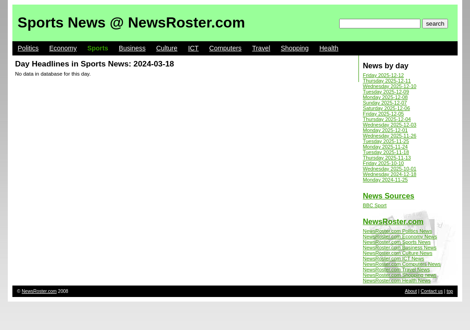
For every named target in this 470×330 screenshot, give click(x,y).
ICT (193, 48)
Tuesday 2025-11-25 (386, 141)
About (411, 291)
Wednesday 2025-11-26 (390, 135)
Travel (261, 48)
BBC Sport (375, 205)
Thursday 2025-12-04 (387, 119)
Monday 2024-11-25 (385, 179)
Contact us (432, 291)
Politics (28, 48)
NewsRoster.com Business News (399, 247)
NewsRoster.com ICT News (394, 258)
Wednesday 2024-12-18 (390, 174)
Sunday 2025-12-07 (385, 102)
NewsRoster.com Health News (397, 280)
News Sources (388, 196)
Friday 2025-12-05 (383, 113)
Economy (63, 48)
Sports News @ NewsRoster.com (131, 22)
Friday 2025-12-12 (383, 75)
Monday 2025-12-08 (385, 97)
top (450, 291)
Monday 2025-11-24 (385, 146)
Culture (166, 48)
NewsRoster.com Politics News (397, 231)
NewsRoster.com (393, 221)
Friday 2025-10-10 (383, 163)
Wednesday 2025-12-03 (390, 124)
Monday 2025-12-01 (385, 130)
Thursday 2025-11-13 (387, 157)
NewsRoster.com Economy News (400, 236)
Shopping (295, 48)
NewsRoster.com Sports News (397, 242)
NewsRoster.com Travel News (396, 269)
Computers (225, 48)
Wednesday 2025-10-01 (390, 168)
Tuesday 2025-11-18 (386, 152)
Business (132, 48)
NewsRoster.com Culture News (397, 253)
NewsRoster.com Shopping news (400, 275)
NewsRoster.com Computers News (402, 264)
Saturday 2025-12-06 (386, 108)
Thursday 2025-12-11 (387, 80)
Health (329, 48)
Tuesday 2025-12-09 (386, 91)
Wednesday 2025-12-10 (390, 86)
